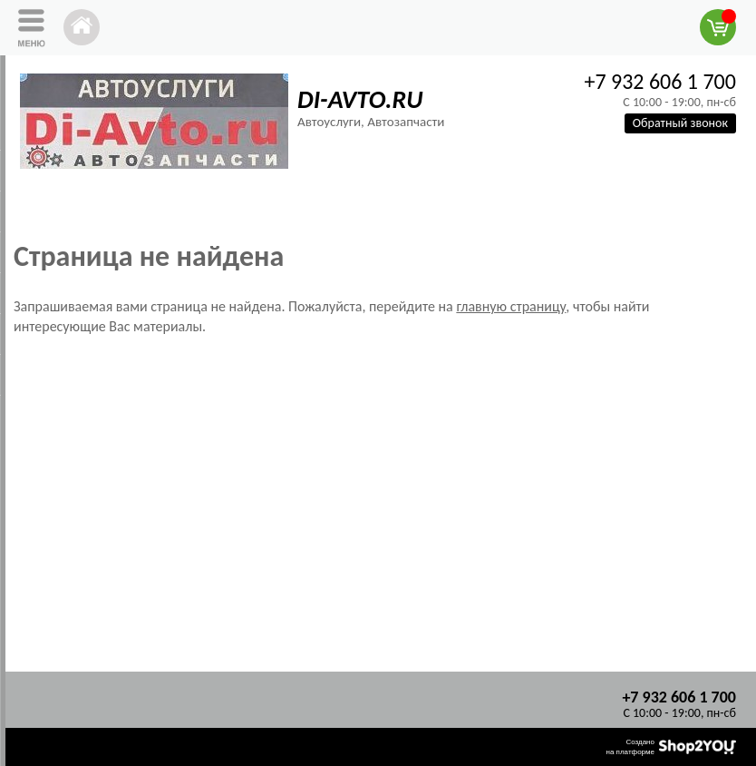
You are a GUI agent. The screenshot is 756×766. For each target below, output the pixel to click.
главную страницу (511, 306)
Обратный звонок (680, 123)
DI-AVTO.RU (359, 99)
